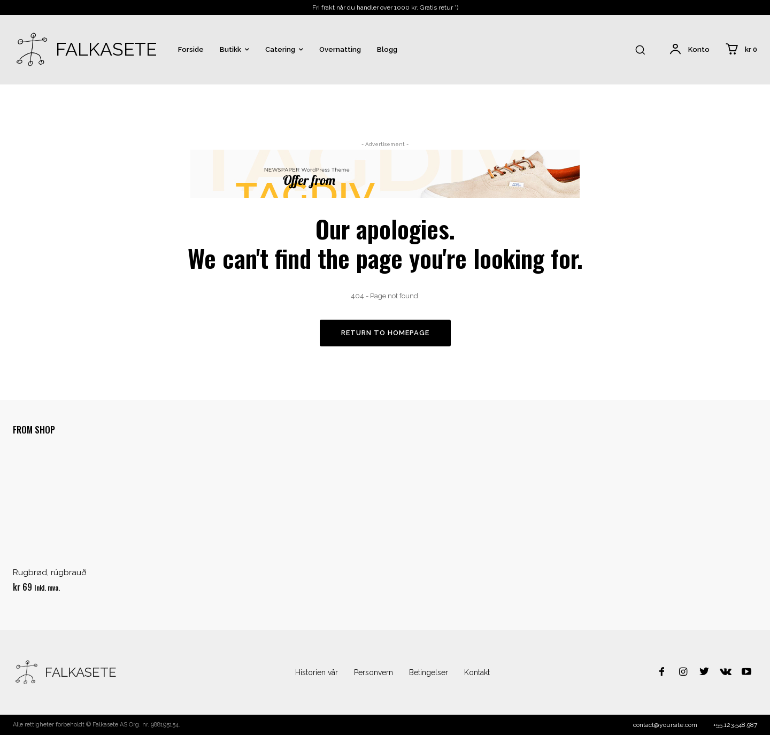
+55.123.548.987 (735, 725)
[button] (640, 50)
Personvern (373, 672)
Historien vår (316, 672)
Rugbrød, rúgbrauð (50, 573)
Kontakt (477, 672)
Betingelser (428, 672)
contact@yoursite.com (665, 725)
